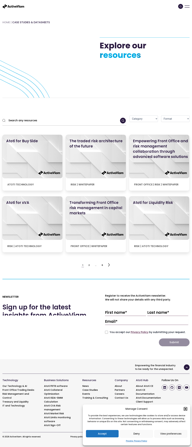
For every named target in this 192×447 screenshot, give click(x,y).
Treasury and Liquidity (15, 401)
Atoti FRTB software (56, 386)
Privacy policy (77, 436)
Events (86, 393)
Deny (136, 433)
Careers (119, 393)
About (118, 386)
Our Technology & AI (14, 386)
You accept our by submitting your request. (148, 332)
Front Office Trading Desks (18, 390)
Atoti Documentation (148, 397)
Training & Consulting (95, 397)
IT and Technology (13, 405)
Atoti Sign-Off (52, 425)
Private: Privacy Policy (136, 440)
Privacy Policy (139, 332)
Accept (102, 433)
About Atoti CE (144, 386)
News (85, 386)
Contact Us (121, 397)
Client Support (144, 401)
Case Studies (90, 390)
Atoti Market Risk (54, 413)
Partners (120, 390)
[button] (185, 409)
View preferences (171, 433)
